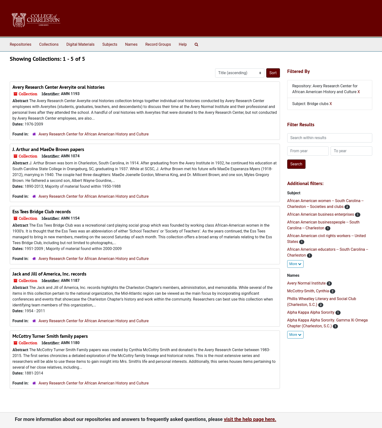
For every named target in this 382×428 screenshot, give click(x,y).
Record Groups (158, 44)
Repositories (20, 44)
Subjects (109, 44)
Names (131, 44)
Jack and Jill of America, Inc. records (49, 274)
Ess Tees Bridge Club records (41, 211)
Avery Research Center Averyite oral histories (58, 87)
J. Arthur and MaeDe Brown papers (48, 149)
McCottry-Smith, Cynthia (308, 291)
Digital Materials (80, 44)
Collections (49, 44)
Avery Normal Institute (307, 283)
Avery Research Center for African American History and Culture (93, 134)
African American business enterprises (321, 214)
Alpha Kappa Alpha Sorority (311, 312)
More (295, 264)
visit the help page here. (250, 419)
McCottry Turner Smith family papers (50, 336)
